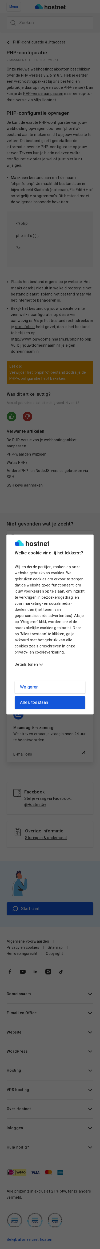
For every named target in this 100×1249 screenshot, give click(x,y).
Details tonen (26, 664)
